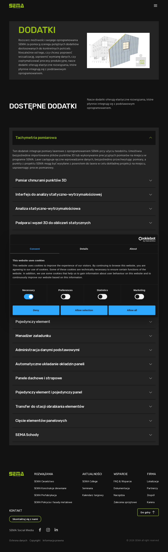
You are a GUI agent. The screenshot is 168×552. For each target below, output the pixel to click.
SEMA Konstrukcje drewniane (50, 489)
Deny (36, 310)
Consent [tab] (35, 248)
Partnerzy (152, 489)
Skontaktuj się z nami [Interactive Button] (25, 520)
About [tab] (133, 248)
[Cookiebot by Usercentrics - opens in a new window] (141, 239)
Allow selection (84, 310)
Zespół (151, 496)
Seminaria (87, 489)
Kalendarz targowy (93, 496)
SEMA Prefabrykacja (45, 496)
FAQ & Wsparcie (123, 482)
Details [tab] (84, 248)
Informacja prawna (53, 541)
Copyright (35, 541)
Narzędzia (119, 496)
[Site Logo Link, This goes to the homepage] (16, 6)
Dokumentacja (122, 489)
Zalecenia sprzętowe (125, 503)
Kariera (151, 503)
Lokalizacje (153, 482)
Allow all (132, 310)
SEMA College (90, 482)
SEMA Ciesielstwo (44, 482)
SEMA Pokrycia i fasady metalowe (53, 503)
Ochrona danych (18, 541)
